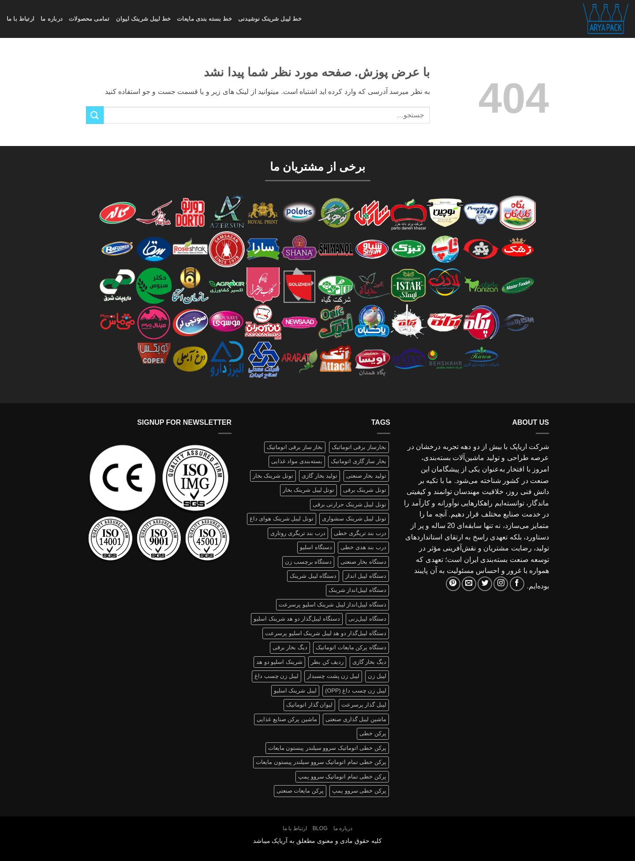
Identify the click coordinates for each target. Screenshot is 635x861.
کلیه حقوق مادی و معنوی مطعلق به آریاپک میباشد (317, 840)
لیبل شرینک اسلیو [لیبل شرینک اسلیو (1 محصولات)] (295, 690)
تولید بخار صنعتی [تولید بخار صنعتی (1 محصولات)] (366, 475)
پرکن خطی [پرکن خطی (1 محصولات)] (372, 733)
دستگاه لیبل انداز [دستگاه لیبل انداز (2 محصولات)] (365, 576)
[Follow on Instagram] (500, 583)
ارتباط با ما (20, 18)
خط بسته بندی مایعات (204, 18)
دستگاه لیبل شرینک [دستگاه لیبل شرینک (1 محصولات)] (313, 576)
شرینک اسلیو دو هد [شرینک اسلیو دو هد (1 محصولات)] (279, 662)
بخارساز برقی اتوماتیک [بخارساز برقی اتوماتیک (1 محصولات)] (359, 447)
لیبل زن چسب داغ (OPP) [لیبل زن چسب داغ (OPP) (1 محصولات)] (355, 690)
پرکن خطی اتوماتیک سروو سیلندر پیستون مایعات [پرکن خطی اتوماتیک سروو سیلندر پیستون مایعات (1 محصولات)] (327, 748)
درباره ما (52, 18)
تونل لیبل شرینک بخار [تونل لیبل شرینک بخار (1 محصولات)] (309, 490)
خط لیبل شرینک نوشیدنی (270, 18)
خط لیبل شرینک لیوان (143, 18)
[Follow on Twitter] (485, 583)
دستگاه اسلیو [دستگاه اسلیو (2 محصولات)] (316, 547)
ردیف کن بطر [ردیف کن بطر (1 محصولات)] (327, 662)
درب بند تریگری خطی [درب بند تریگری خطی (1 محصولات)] (360, 533)
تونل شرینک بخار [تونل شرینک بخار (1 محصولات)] (273, 475)
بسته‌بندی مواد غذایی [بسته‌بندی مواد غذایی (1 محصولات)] (296, 461)
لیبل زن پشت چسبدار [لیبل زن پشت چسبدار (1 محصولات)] (333, 676)
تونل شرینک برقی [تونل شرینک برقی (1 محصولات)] (364, 490)
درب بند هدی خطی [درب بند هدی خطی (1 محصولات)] (363, 547)
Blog (320, 828)
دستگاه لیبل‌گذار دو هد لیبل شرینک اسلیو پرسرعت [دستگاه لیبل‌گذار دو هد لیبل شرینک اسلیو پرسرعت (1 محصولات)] (325, 633)
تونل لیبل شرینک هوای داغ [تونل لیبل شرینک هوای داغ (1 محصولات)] (282, 518)
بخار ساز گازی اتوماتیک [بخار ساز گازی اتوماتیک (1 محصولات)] (358, 461)
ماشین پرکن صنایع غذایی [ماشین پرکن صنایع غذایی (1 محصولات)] (287, 719)
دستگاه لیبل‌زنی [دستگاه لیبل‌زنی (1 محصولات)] (367, 618)
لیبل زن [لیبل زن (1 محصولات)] (377, 676)
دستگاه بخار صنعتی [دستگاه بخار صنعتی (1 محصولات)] (363, 561)
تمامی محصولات (89, 18)
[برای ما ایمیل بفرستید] (469, 583)
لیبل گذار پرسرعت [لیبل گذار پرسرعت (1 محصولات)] (363, 704)
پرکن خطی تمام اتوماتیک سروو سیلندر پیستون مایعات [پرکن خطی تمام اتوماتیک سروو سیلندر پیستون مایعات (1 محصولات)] (321, 762)
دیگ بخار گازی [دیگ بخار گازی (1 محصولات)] (369, 662)
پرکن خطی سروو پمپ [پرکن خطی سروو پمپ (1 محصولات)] (359, 790)
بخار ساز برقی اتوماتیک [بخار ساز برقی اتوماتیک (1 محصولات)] (295, 447)
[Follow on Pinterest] (453, 583)
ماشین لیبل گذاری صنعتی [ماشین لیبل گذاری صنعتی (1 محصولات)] (355, 719)
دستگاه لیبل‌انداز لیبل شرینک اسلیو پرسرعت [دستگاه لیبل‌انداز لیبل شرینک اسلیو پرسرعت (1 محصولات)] (332, 604)
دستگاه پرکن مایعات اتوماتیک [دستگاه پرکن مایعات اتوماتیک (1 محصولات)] (351, 647)
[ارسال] (95, 115)
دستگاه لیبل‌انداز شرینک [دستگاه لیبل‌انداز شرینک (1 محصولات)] (357, 590)
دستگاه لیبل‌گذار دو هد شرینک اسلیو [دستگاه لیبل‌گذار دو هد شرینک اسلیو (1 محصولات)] (297, 618)
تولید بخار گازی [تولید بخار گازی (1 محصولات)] (319, 475)
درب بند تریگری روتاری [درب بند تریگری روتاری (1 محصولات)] (297, 533)
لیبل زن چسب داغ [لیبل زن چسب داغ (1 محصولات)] (276, 676)
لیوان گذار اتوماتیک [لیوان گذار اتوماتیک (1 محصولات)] (309, 704)
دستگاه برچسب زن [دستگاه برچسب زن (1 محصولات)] (308, 561)
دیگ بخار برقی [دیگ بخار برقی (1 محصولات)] (290, 647)
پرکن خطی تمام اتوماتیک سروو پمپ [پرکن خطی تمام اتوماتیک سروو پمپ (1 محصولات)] (342, 776)
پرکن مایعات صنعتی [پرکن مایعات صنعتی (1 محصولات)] (300, 790)
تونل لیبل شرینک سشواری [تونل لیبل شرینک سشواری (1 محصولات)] (354, 518)
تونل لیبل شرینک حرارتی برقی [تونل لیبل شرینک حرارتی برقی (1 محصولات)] (349, 504)
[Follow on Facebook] (517, 583)
